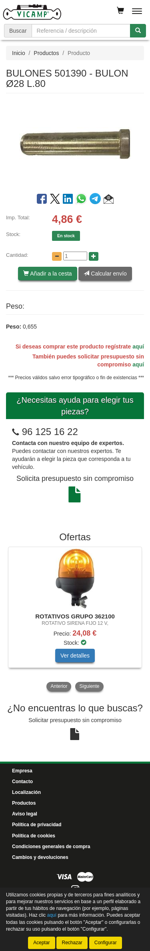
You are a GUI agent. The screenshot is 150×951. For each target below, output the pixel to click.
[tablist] (75, 620)
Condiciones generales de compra (51, 846)
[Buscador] (81, 30)
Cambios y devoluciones (40, 857)
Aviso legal (24, 814)
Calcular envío (105, 273)
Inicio (18, 53)
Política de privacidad (36, 824)
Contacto (22, 781)
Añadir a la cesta (47, 273)
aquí (138, 346)
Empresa (22, 771)
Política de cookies (33, 836)
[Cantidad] (75, 256)
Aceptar (41, 942)
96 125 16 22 (50, 431)
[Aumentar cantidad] (93, 256)
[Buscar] (138, 30)
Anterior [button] (58, 686)
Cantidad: (17, 255)
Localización (26, 792)
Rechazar (72, 942)
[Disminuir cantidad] (57, 256)
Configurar (105, 942)
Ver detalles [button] (75, 655)
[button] (109, 200)
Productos (46, 53)
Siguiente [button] (89, 686)
